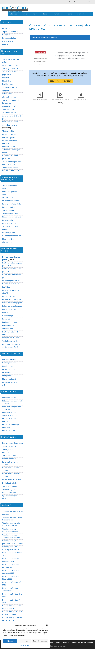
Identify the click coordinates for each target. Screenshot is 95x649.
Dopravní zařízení (9, 493)
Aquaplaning (7, 197)
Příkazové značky (9, 459)
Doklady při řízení (9, 232)
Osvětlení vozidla (9, 125)
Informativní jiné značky (11, 480)
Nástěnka (82, 2)
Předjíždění (6, 81)
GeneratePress (60, 646)
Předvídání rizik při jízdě (11, 217)
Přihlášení (6, 28)
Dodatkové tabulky (9, 483)
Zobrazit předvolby (40, 641)
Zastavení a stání (9, 109)
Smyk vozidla (7, 220)
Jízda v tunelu (8, 242)
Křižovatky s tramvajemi (12, 430)
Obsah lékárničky (9, 360)
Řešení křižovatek (9, 398)
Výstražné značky (9, 446)
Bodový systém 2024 (10, 171)
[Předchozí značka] (40, 95)
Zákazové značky (9, 455)
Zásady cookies (24, 645)
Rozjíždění (6, 287)
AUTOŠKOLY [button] (60, 14)
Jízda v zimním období (11, 210)
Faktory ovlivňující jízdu (11, 204)
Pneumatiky (7, 319)
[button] (47, 625)
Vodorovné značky (9, 486)
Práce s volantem (9, 296)
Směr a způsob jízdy (10, 65)
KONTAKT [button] (82, 14)
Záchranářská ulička (10, 214)
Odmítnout (24, 641)
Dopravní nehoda (9, 223)
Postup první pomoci (10, 363)
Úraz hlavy (6, 372)
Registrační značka (9, 322)
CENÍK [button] (72, 14)
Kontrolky (6, 312)
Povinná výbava (8, 325)
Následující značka (81, 100)
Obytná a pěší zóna (10, 137)
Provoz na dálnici (9, 134)
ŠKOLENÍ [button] (47, 14)
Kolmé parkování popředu (12, 303)
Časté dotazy (7, 41)
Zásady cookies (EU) (62, 643)
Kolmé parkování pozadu (12, 306)
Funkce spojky (7, 316)
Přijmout (10, 641)
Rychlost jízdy (7, 84)
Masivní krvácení (9, 379)
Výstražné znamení (10, 122)
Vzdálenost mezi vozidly (11, 87)
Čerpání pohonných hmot (12, 236)
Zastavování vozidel (10, 168)
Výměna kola (7, 329)
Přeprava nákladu (9, 239)
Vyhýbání (6, 90)
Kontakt (5, 44)
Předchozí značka (40, 100)
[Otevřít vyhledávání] (90, 14)
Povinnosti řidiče (8, 147)
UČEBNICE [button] (15, 14)
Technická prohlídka (10, 341)
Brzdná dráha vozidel (10, 201)
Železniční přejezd (9, 113)
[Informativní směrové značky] (60, 95)
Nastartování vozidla (10, 284)
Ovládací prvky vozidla (11, 281)
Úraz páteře (7, 376)
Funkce (76, 2)
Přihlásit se (90, 2)
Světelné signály (8, 489)
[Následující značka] (81, 95)
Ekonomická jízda (9, 207)
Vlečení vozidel (8, 131)
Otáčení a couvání (9, 106)
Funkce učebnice (9, 38)
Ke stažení (82, 643)
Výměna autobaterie (10, 338)
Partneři (74, 643)
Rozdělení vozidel (9, 309)
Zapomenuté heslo (10, 32)
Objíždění (6, 78)
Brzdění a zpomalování (11, 299)
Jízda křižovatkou (9, 97)
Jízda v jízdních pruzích (11, 68)
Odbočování (7, 94)
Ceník (71, 2)
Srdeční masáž (8, 366)
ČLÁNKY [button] (26, 14)
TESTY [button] (37, 14)
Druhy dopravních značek (12, 443)
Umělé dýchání (8, 369)
